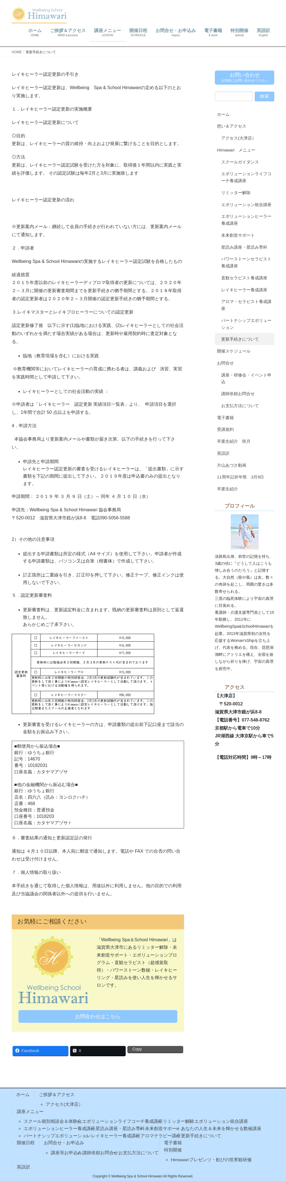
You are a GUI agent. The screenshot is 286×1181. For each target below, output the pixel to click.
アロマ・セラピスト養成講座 (246, 305)
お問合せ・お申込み (64, 1142)
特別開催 (173, 1150)
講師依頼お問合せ (238, 393)
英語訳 (223, 453)
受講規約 (225, 429)
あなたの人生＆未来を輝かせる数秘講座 (221, 1128)
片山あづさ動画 (231, 465)
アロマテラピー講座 (160, 1135)
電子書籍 (225, 417)
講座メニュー (30, 1111)
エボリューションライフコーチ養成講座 (246, 177)
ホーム (223, 114)
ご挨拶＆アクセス (57, 1094)
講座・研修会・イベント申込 (246, 378)
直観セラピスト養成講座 (244, 277)
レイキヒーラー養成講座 (244, 289)
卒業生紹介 (227, 488)
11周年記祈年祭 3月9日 (240, 477)
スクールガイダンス (240, 162)
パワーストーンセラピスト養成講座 (246, 262)
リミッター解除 (236, 192)
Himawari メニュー (236, 150)
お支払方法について (240, 405)
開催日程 (26, 1142)
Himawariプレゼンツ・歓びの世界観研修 (211, 1159)
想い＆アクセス (231, 126)
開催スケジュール (234, 351)
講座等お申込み (66, 1152)
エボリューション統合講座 (246, 204)
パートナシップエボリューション (246, 324)
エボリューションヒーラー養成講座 (246, 220)
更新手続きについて (240, 339)
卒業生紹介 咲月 (234, 441)
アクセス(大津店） (238, 138)
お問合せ (225, 363)
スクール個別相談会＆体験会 (53, 1121)
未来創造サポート (238, 235)
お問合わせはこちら (97, 1016)
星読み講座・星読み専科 (244, 247)
